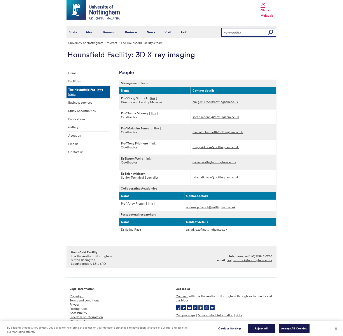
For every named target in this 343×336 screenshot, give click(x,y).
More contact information (215, 315)
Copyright (77, 296)
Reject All (261, 330)
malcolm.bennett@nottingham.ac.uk (217, 132)
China (265, 10)
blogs (185, 300)
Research (109, 32)
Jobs (239, 315)
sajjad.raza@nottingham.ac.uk (206, 229)
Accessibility (78, 313)
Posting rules (78, 308)
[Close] (336, 330)
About (90, 32)
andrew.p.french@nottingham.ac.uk (210, 207)
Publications (76, 119)
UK (263, 4)
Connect (182, 296)
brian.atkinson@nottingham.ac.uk (215, 177)
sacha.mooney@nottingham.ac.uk (215, 117)
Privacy (74, 304)
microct (112, 43)
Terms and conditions (84, 300)
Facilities (74, 81)
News (151, 32)
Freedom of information (86, 317)
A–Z (183, 32)
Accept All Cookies (294, 330)
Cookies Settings (230, 330)
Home (72, 73)
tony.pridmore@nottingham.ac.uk (215, 147)
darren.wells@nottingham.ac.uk (214, 162)
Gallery (73, 127)
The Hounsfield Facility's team (85, 91)
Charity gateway (81, 321)
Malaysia (267, 15)
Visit (167, 32)
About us (74, 135)
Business (131, 32)
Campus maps (185, 315)
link (152, 98)
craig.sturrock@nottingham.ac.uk (215, 102)
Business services (80, 102)
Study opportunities (82, 111)
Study (73, 32)
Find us (73, 144)
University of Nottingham (85, 43)
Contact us (75, 152)
